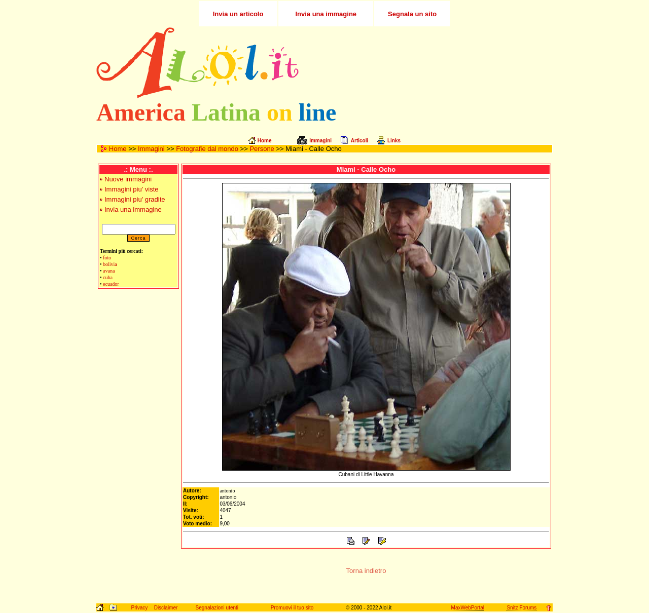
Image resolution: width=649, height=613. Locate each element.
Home (118, 148)
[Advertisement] (432, 63)
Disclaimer (166, 607)
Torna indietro (366, 570)
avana (109, 271)
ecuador (111, 284)
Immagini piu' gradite (134, 199)
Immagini (151, 148)
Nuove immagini (128, 179)
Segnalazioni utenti (217, 607)
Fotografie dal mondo (207, 148)
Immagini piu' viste (131, 189)
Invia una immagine (133, 209)
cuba (108, 277)
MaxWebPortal (467, 607)
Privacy (139, 607)
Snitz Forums (521, 607)
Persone (261, 148)
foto (107, 257)
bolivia (110, 264)
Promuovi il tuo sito (292, 607)
